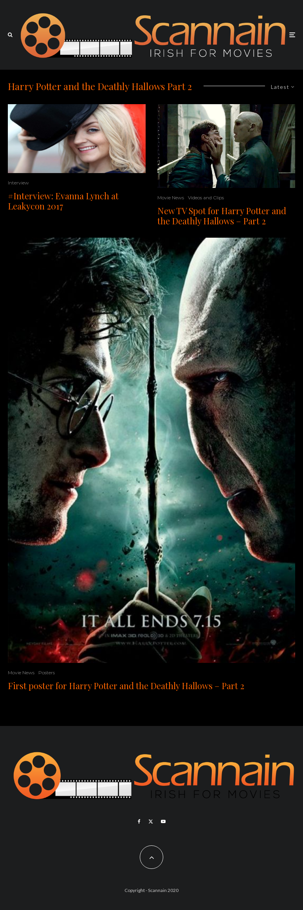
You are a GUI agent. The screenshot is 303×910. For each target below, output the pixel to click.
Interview (18, 183)
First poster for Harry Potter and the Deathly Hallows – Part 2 (126, 686)
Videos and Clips (206, 197)
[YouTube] (163, 821)
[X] (150, 821)
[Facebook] (139, 821)
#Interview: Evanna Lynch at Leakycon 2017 (63, 201)
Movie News (170, 197)
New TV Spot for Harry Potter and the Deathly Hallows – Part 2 (221, 216)
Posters (46, 672)
